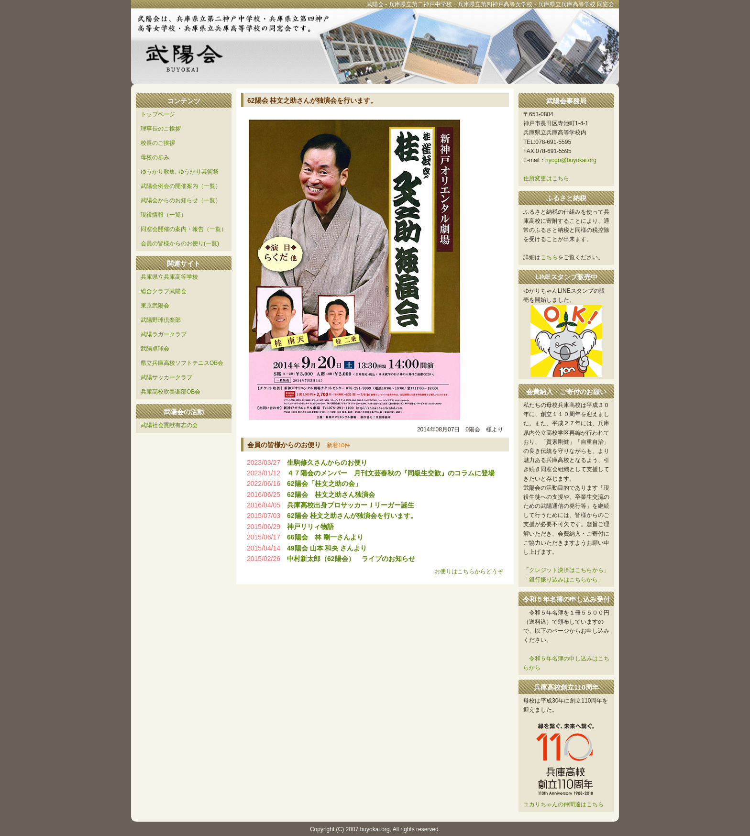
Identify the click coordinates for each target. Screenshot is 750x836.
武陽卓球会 (155, 348)
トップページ (158, 114)
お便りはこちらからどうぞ (468, 571)
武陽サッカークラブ (166, 377)
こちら (549, 257)
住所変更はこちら (546, 178)
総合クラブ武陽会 (164, 291)
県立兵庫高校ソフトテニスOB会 (182, 363)
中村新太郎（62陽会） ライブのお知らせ (351, 558)
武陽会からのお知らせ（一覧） (181, 200)
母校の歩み (155, 157)
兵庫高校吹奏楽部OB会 (170, 391)
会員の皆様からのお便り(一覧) (180, 243)
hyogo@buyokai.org (570, 160)
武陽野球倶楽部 (161, 320)
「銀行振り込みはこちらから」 (563, 579)
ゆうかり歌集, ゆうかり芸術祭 (180, 171)
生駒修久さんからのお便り (327, 462)
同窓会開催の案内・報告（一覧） (184, 229)
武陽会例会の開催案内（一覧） (181, 186)
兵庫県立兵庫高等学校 (169, 277)
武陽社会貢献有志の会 (169, 425)
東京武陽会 (155, 305)
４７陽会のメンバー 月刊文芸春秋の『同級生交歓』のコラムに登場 (391, 473)
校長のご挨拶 (158, 143)
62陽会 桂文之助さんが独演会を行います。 (352, 515)
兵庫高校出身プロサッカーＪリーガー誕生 (350, 505)
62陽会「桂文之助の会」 (324, 483)
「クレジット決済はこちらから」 (566, 570)
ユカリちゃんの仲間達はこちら (563, 804)
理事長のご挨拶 (161, 128)
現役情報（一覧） (164, 214)
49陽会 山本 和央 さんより (327, 548)
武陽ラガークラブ (164, 334)
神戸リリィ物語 (310, 526)
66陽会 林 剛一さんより (325, 537)
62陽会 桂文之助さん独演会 (331, 494)
